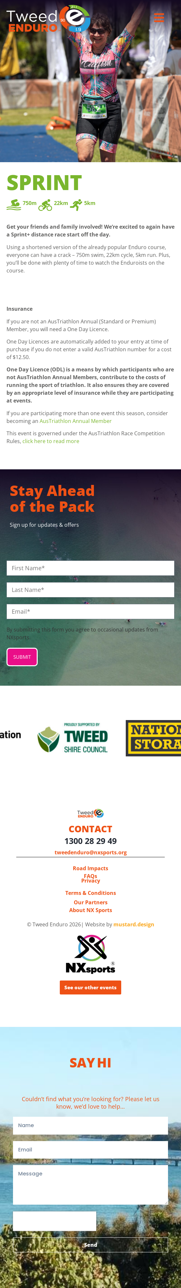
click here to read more (50, 441)
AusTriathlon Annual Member (76, 421)
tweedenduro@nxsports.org (91, 852)
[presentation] (54, 1221)
